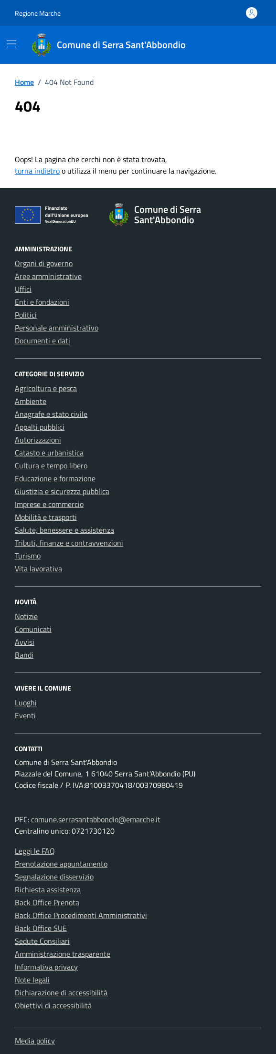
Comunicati (33, 629)
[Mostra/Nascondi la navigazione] (11, 44)
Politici (26, 314)
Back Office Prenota (47, 902)
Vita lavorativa (38, 568)
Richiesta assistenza (48, 889)
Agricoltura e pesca (46, 388)
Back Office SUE (41, 928)
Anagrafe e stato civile (51, 414)
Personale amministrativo (56, 327)
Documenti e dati (42, 340)
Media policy (35, 1040)
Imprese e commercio (49, 504)
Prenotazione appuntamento (61, 863)
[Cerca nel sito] (251, 45)
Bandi (24, 655)
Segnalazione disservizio (54, 876)
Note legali (32, 979)
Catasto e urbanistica (49, 452)
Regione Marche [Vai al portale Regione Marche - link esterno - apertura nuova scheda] (38, 13)
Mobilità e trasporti (46, 517)
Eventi (25, 715)
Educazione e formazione (55, 478)
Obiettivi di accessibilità (53, 1005)
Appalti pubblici (39, 427)
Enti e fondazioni (42, 302)
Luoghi (26, 702)
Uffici (23, 289)
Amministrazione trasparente (62, 954)
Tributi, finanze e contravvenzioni (69, 542)
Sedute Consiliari (42, 941)
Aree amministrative (48, 276)
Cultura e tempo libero (51, 465)
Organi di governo (44, 263)
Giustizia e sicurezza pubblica (62, 491)
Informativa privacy (46, 966)
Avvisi (24, 642)
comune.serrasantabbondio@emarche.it (95, 819)
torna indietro (37, 170)
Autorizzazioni (38, 439)
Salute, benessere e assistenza (64, 530)
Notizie (26, 616)
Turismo (28, 555)
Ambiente (30, 401)
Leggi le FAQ (35, 851)
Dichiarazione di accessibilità (61, 992)
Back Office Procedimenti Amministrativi (81, 915)
